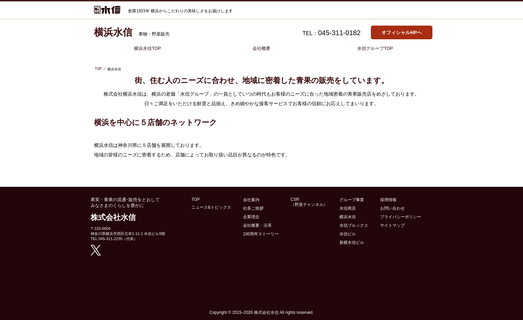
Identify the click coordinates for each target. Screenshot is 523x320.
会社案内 (251, 199)
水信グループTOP (375, 48)
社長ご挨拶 (253, 208)
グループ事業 (351, 199)
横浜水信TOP (147, 48)
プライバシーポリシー (400, 216)
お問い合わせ (392, 208)
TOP (98, 69)
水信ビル (347, 234)
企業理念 (251, 216)
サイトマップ (392, 225)
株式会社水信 (266, 312)
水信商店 (347, 208)
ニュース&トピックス (211, 207)
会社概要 (261, 48)
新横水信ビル (351, 242)
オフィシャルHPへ (401, 32)
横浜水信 (347, 216)
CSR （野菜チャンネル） (309, 202)
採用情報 (388, 199)
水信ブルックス (353, 225)
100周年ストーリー (261, 234)
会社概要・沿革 (257, 225)
